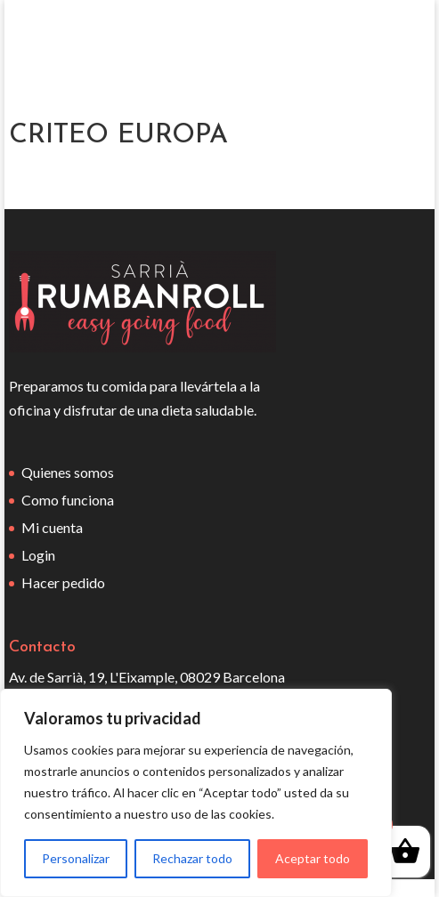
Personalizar (76, 858)
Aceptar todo (312, 858)
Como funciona (67, 499)
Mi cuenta (52, 527)
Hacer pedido (63, 582)
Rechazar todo (192, 858)
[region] (196, 793)
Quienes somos (67, 472)
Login (38, 554)
